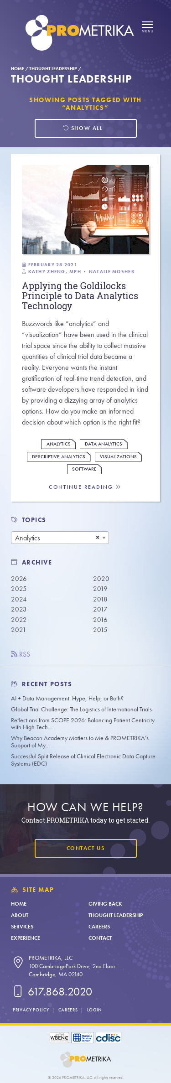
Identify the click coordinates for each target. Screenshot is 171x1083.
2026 (19, 578)
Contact (100, 938)
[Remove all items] (97, 538)
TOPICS (34, 520)
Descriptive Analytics (58, 457)
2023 (19, 609)
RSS (20, 654)
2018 (100, 599)
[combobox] (60, 537)
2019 (100, 588)
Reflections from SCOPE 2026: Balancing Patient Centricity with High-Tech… (83, 723)
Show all (83, 128)
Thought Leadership (53, 69)
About (19, 915)
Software (84, 469)
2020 (101, 578)
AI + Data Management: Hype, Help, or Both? (67, 698)
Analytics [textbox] (27, 538)
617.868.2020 (51, 992)
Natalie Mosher (112, 272)
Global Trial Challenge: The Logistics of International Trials (81, 709)
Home (17, 69)
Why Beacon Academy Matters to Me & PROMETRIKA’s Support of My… (80, 741)
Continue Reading (85, 487)
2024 (19, 599)
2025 (19, 588)
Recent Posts (42, 684)
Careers (99, 926)
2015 (100, 629)
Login (94, 1010)
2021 (18, 629)
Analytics (59, 444)
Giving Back (105, 903)
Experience (25, 938)
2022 (19, 619)
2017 (100, 609)
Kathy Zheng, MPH (54, 272)
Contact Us (85, 848)
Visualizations (118, 457)
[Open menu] (147, 27)
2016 (100, 619)
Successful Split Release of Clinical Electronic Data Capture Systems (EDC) (83, 759)
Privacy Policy (31, 1010)
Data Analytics (103, 444)
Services (22, 926)
